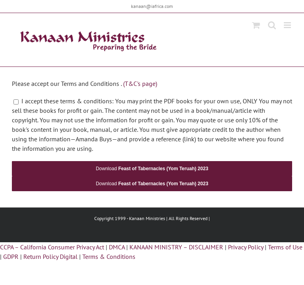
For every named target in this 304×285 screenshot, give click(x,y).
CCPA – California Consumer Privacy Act (52, 247)
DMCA (117, 247)
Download (152, 168)
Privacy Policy (245, 247)
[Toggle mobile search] (272, 25)
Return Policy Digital (50, 256)
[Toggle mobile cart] (256, 25)
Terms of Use (285, 247)
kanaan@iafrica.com (152, 6)
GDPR (11, 256)
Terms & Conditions (108, 256)
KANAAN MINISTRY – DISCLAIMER (176, 247)
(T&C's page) (140, 83)
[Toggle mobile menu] (288, 25)
